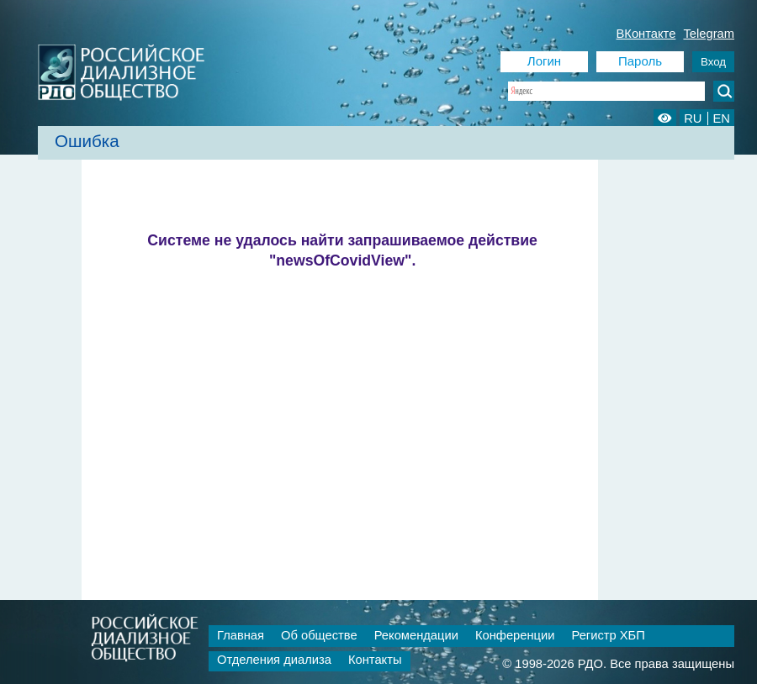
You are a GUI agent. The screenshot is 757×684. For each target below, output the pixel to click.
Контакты (375, 659)
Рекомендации (416, 635)
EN (721, 118)
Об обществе (319, 635)
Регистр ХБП (607, 635)
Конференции (515, 635)
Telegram (708, 33)
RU (692, 118)
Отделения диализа (274, 659)
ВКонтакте (646, 33)
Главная (240, 635)
